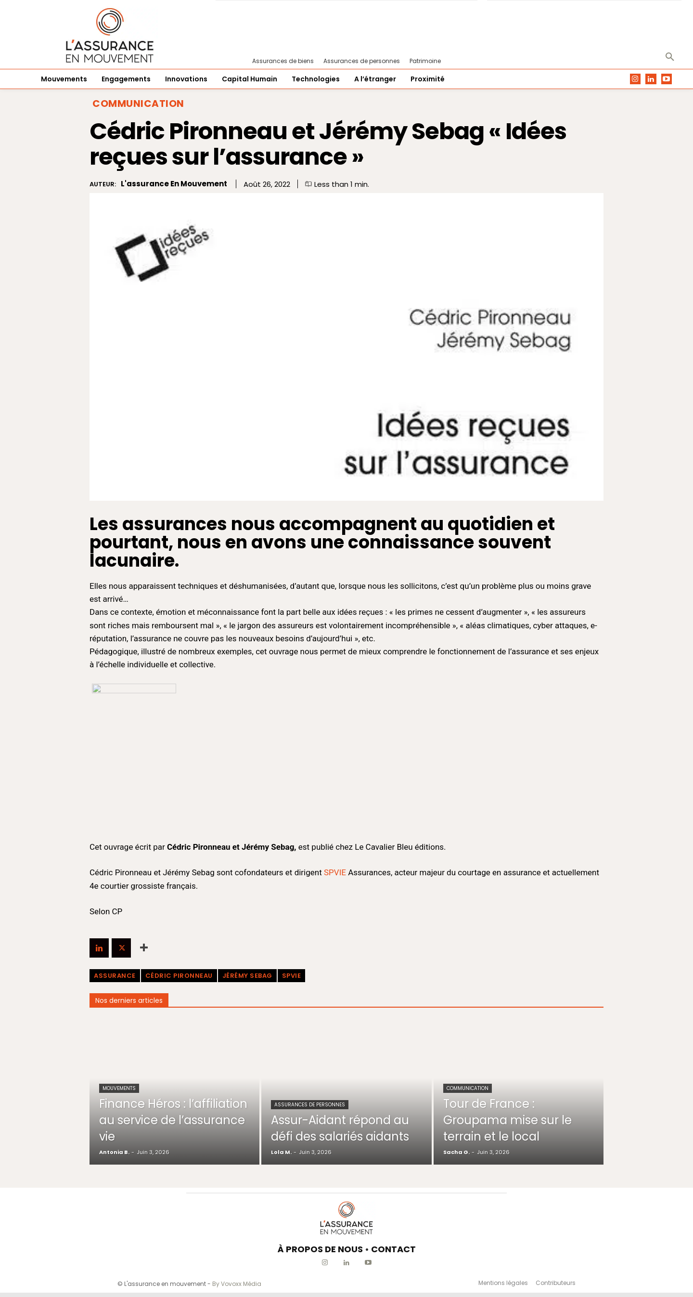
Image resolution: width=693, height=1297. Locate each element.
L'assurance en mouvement (174, 184)
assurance (115, 975)
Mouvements (119, 1088)
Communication (138, 103)
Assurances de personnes (309, 1088)
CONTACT (393, 1249)
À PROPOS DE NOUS (320, 1249)
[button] (669, 57)
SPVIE (335, 872)
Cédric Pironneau (179, 975)
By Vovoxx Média (236, 1284)
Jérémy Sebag (247, 975)
